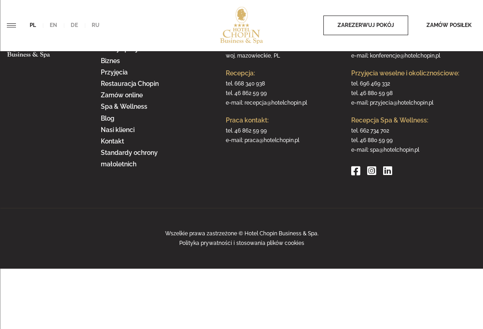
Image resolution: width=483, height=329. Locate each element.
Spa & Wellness (124, 106)
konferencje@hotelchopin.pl (405, 56)
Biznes (110, 60)
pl (33, 25)
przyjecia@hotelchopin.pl (401, 103)
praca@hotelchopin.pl (271, 140)
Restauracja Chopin (130, 83)
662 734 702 (374, 130)
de (74, 25)
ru (95, 25)
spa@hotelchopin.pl (394, 150)
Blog (107, 118)
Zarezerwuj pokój (366, 25)
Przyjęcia (114, 72)
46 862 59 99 (250, 93)
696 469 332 (375, 83)
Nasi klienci (118, 129)
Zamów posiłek (449, 25)
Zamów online (122, 95)
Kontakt (112, 141)
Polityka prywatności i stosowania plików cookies (241, 243)
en (53, 25)
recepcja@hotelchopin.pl (275, 103)
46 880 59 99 (376, 140)
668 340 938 (249, 83)
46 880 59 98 (376, 93)
